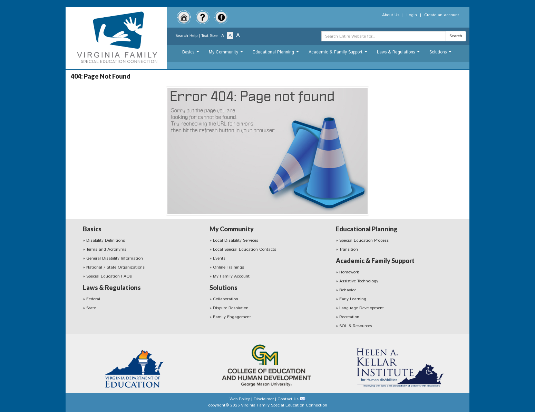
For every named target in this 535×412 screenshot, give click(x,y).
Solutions (441, 54)
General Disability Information (114, 258)
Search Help (186, 36)
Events (219, 258)
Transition (348, 249)
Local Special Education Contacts (244, 249)
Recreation (349, 317)
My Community (227, 54)
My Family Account (231, 276)
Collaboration (225, 299)
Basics (191, 54)
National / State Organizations (115, 267)
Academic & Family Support (339, 54)
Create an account (441, 15)
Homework (349, 272)
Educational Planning (277, 54)
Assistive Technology (358, 281)
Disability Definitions (105, 240)
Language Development (361, 308)
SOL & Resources (355, 326)
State (91, 308)
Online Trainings (228, 267)
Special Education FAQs (109, 276)
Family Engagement (232, 317)
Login (412, 15)
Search (455, 36)
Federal (93, 299)
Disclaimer (264, 399)
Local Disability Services (235, 240)
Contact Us (288, 399)
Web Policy (240, 399)
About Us (390, 15)
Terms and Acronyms (106, 249)
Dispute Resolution (231, 308)
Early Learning (352, 299)
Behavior (347, 290)
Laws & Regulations (399, 54)
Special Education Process (364, 240)
